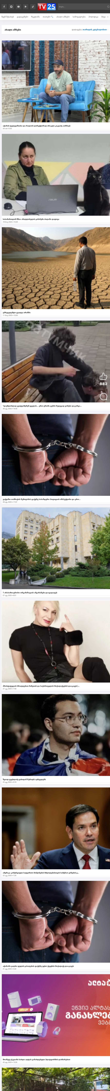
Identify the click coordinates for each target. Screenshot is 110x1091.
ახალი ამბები (63, 16)
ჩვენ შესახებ (8, 16)
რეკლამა (35, 16)
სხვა (104, 16)
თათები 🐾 (48, 16)
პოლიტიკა (93, 16)
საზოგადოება (79, 16)
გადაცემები (22, 16)
